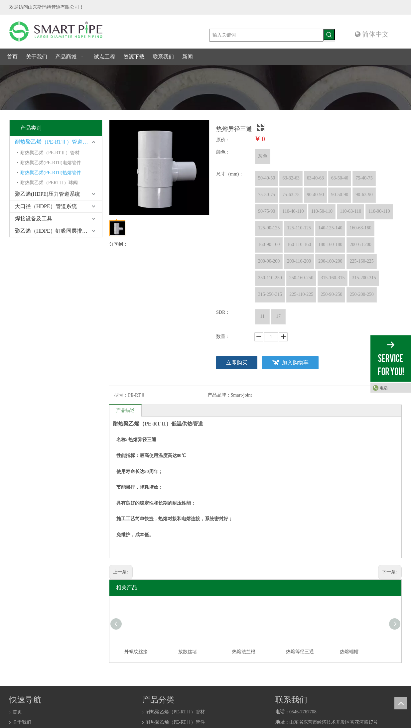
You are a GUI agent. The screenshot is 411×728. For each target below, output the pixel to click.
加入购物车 (295, 362)
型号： (121, 395)
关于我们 (22, 722)
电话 (384, 388)
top (400, 703)
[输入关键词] (266, 35)
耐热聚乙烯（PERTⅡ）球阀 (49, 182)
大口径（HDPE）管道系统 (46, 206)
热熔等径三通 (300, 651)
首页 (17, 711)
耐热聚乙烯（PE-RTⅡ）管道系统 (54, 142)
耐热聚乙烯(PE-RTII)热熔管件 (50, 172)
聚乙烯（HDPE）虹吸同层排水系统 (56, 231)
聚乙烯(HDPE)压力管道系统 (47, 194)
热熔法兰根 (243, 651)
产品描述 (125, 410)
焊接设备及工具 (33, 218)
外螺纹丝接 (136, 651)
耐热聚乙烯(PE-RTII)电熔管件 (50, 162)
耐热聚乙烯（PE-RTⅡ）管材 (49, 152)
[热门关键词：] (329, 34)
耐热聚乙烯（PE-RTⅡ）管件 (175, 722)
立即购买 (236, 362)
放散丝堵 (187, 651)
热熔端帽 (349, 651)
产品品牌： (219, 395)
